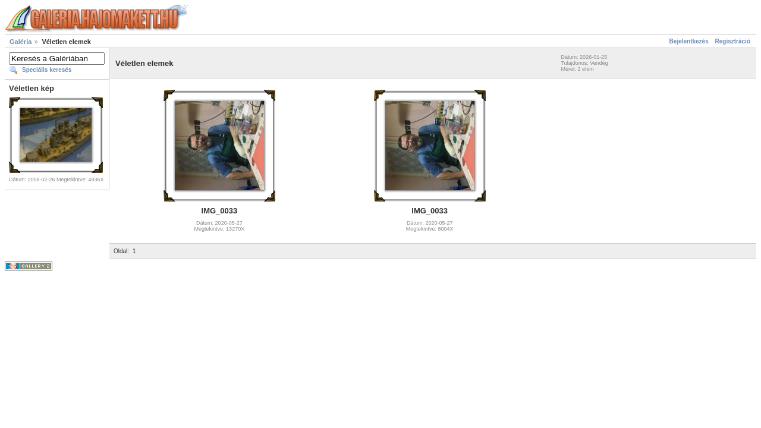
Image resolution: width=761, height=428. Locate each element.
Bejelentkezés (689, 41)
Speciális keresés (46, 70)
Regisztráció (732, 41)
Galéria (21, 41)
